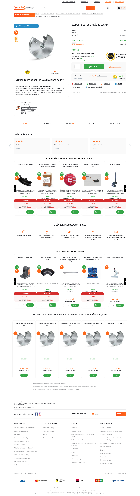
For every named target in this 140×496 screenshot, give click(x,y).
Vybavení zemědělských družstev (111, 431)
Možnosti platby (48, 428)
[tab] (70, 123)
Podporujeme (76, 431)
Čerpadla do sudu (106, 460)
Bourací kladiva (105, 447)
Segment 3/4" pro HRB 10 (25, 165)
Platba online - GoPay (21, 455)
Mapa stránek (109, 473)
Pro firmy (84, 2)
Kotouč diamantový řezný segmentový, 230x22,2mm (70, 165)
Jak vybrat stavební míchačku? (110, 443)
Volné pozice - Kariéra (79, 440)
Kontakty (97, 2)
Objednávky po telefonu (22, 441)
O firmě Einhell (105, 428)
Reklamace (17, 434)
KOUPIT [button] (30, 212)
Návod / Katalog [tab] (115, 124)
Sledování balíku (48, 431)
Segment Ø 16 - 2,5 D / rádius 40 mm (70, 324)
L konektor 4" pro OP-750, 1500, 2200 (48, 258)
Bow (125, 30)
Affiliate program (77, 459)
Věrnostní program (68, 2)
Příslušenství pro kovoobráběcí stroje (68, 14)
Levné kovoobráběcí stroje (40, 386)
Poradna (74, 428)
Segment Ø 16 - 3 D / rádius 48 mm (93, 324)
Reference (74, 449)
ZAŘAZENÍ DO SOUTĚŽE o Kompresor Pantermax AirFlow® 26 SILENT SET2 (29, 107)
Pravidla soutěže (19, 444)
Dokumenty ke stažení (21, 431)
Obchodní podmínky (21, 438)
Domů (37, 14)
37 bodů (120, 56)
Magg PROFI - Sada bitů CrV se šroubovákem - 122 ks (93, 258)
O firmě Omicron (106, 434)
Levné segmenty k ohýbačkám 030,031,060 (84, 386)
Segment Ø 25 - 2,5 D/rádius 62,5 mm (69, 389)
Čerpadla (103, 457)
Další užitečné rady (106, 463)
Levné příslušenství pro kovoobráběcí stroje (60, 386)
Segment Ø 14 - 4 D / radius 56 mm (116, 324)
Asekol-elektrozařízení (22, 458)
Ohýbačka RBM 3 (115, 165)
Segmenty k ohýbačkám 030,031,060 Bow (113, 93)
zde (88, 487)
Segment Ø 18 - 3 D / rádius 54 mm (24, 324)
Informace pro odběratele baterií (25, 451)
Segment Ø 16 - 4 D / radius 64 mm (47, 324)
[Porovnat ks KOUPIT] (19, 212)
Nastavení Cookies (20, 461)
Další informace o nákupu (23, 465)
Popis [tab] (25, 124)
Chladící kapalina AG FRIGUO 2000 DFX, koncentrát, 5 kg (47, 165)
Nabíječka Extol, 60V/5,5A (25, 258)
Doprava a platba (49, 438)
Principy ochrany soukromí (23, 448)
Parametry (47, 124)
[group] (25, 188)
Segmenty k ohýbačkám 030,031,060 (92, 14)
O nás (73, 452)
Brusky (102, 450)
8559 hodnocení (102, 76)
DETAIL (24, 375)
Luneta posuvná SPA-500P (115, 258)
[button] (10, 146)
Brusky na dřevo (105, 453)
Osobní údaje (122, 473)
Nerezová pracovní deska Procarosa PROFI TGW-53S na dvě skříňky (70, 259)
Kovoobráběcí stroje (47, 14)
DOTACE (46, 434)
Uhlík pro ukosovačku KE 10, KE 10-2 (92, 165)
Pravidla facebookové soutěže (24, 428)
